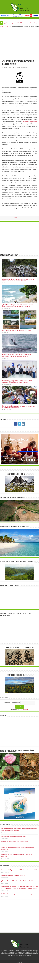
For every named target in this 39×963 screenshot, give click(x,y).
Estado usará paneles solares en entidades (13, 875)
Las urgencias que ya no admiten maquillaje (16, 330)
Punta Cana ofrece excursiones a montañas (13, 836)
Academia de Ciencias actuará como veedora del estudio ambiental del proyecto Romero (18, 381)
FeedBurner (25, 709)
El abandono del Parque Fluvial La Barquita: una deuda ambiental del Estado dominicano (18, 280)
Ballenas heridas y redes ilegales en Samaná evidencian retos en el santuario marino (17, 355)
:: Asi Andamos (23, 67)
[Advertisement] (19, 43)
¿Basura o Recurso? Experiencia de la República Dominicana (18, 881)
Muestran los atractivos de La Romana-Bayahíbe (14, 841)
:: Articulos (8, 26)
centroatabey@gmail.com (30, 121)
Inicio (1, 26)
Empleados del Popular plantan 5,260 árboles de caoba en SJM (19, 870)
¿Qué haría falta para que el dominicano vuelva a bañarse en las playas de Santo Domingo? (18, 305)
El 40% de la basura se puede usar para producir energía (17, 894)
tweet (15, 217)
